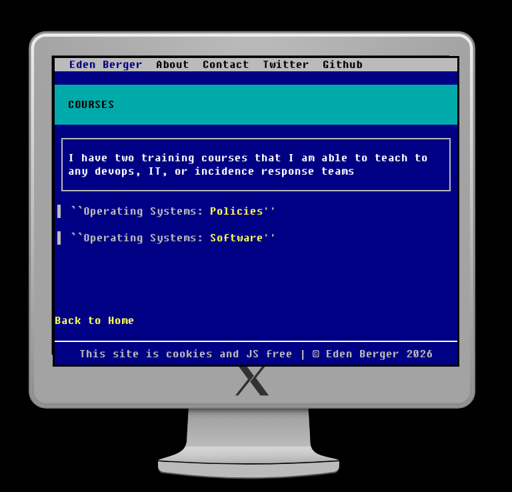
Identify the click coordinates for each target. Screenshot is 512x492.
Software (236, 238)
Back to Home (95, 320)
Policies (236, 211)
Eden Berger (106, 64)
